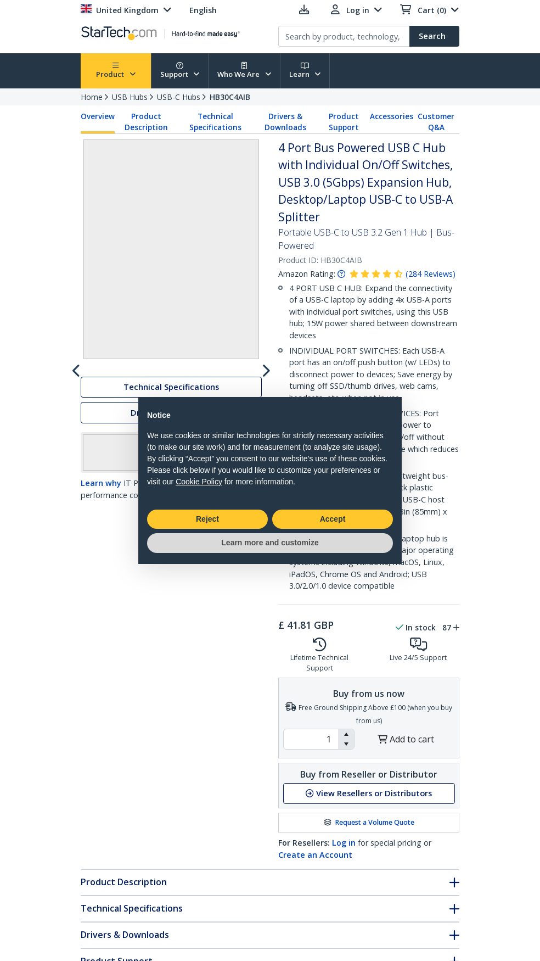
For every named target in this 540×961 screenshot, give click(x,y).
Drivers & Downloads (285, 121)
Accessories (391, 116)
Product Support (344, 121)
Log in (344, 842)
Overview (98, 116)
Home (92, 97)
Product (116, 70)
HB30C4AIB (230, 97)
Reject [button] (207, 519)
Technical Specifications (215, 121)
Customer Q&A (436, 121)
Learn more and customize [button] (269, 542)
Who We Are (244, 70)
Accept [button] (333, 519)
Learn (305, 70)
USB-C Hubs (178, 97)
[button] (346, 734)
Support (180, 70)
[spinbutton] (311, 739)
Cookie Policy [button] (199, 481)
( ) (430, 274)
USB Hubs (130, 97)
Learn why (101, 576)
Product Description (146, 121)
